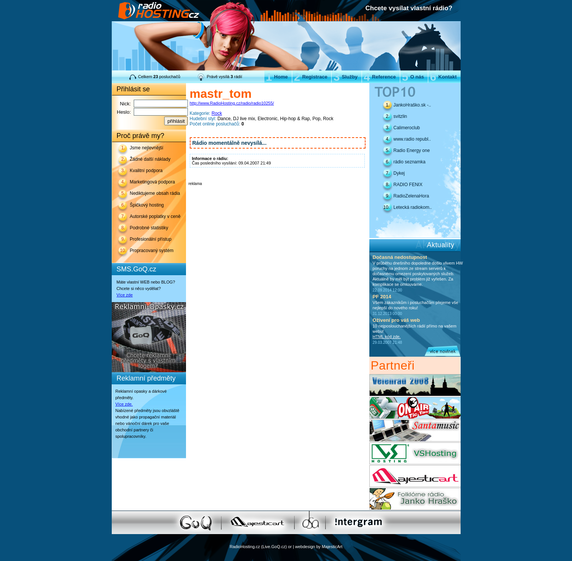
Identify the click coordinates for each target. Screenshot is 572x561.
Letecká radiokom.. (413, 207)
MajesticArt (332, 546)
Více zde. (124, 404)
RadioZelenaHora (411, 196)
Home (277, 77)
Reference (380, 77)
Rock (217, 113)
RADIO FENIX (408, 184)
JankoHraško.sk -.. (412, 105)
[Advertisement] (277, 197)
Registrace (310, 77)
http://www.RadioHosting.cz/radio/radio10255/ (232, 103)
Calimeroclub (407, 127)
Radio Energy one (412, 150)
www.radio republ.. (412, 139)
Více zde (125, 295)
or (290, 546)
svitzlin (400, 116)
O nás (413, 77)
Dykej (399, 173)
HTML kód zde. (387, 336)
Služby (345, 77)
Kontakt (443, 77)
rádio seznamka (410, 162)
